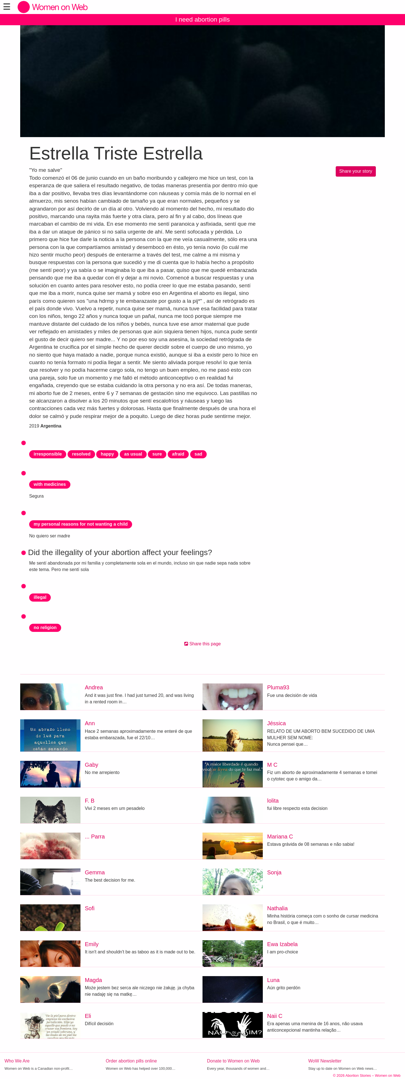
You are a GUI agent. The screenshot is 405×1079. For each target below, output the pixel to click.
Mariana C (280, 836)
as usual (133, 454)
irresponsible (48, 454)
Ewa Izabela (282, 944)
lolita (273, 801)
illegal (40, 597)
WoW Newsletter (325, 1061)
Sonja (274, 872)
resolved (81, 454)
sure (157, 454)
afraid (178, 454)
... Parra (95, 836)
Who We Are (17, 1061)
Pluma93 (278, 687)
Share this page (202, 643)
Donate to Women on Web (233, 1061)
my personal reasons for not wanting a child (81, 524)
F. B (90, 801)
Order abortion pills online (131, 1061)
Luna (273, 980)
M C (272, 765)
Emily (92, 944)
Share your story (355, 171)
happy (107, 454)
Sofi (90, 908)
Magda (93, 980)
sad (198, 454)
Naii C (274, 1016)
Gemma (95, 872)
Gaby (91, 765)
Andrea (94, 687)
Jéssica (276, 723)
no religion (45, 627)
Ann (90, 723)
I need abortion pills (202, 19)
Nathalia (277, 908)
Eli (88, 1016)
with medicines (50, 484)
